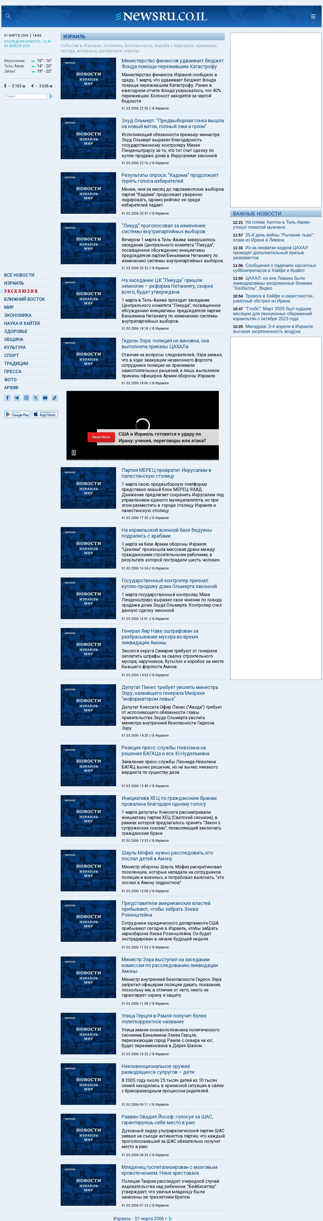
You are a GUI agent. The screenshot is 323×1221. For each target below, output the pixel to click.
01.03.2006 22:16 (135, 163)
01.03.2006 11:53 (135, 947)
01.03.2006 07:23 (135, 1205)
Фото (10, 379)
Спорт (11, 355)
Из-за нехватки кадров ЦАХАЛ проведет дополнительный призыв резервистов (270, 252)
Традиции (16, 363)
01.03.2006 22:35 (135, 108)
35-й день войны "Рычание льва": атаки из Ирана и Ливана (273, 237)
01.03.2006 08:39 (135, 1155)
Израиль (14, 283)
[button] (74, 453)
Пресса (12, 371)
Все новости (19, 275)
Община (13, 339)
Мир (9, 307)
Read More (101, 437)
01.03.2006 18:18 (135, 328)
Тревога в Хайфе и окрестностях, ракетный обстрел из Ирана (273, 298)
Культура (15, 347)
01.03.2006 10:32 (135, 1054)
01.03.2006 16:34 (135, 568)
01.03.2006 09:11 (135, 1104)
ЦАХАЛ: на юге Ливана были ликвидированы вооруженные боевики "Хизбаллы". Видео (272, 283)
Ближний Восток (24, 299)
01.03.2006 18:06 (135, 383)
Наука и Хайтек (22, 323)
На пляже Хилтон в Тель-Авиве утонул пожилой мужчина (271, 225)
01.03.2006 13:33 (135, 841)
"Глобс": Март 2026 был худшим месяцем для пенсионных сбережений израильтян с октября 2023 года (272, 313)
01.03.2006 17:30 (135, 518)
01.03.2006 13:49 (135, 786)
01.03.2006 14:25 (135, 735)
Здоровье (15, 331)
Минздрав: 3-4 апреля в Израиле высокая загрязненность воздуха (273, 329)
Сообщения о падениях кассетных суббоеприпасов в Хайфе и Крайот (274, 268)
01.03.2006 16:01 (135, 619)
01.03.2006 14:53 (135, 675)
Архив (11, 387)
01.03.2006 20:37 (135, 213)
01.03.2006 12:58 (135, 891)
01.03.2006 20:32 (135, 268)
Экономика (18, 315)
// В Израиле (159, 108)
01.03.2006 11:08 (135, 1004)
